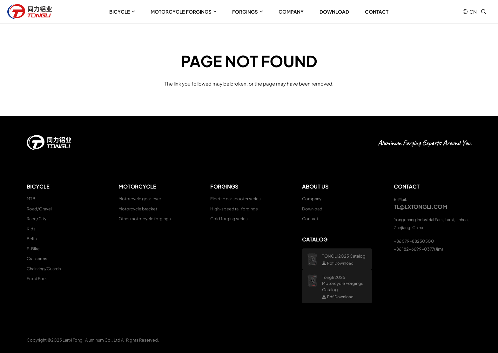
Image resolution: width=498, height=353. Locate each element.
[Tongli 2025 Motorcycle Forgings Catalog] (314, 280)
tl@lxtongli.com (420, 206)
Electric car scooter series (235, 198)
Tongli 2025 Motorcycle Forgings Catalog (342, 283)
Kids (31, 228)
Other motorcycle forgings (144, 218)
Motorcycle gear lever (139, 198)
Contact (310, 218)
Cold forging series (229, 218)
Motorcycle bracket (137, 208)
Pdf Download (340, 263)
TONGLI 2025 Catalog (344, 256)
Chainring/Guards (44, 268)
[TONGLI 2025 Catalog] (314, 259)
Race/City (36, 218)
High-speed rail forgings (234, 208)
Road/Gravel (39, 208)
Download (312, 208)
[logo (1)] (29, 11)
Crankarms (37, 258)
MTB (31, 198)
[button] (132, 11)
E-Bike (33, 248)
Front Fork (37, 278)
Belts (32, 238)
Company (311, 198)
